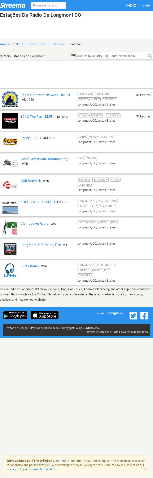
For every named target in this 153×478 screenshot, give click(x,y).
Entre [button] (146, 5)
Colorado (58, 44)
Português (115, 313)
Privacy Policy (15, 469)
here (63, 461)
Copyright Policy (72, 328)
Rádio (131, 5)
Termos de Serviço (16, 328)
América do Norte (11, 44)
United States (38, 44)
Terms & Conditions (44, 469)
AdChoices (92, 328)
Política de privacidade (45, 328)
